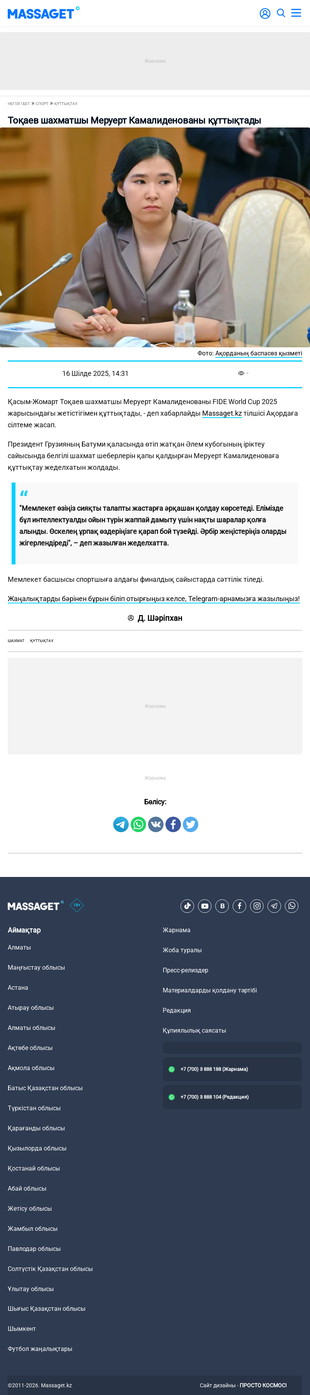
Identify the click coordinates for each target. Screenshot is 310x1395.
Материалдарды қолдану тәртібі (210, 990)
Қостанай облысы (34, 1168)
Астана (18, 987)
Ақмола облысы (31, 1068)
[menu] (296, 13)
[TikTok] (187, 906)
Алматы (19, 947)
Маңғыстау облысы (36, 967)
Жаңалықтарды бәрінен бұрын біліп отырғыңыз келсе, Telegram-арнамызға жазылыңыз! (154, 599)
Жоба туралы (182, 950)
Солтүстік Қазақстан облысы (50, 1269)
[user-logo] (265, 17)
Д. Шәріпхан (155, 618)
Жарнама (177, 930)
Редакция (177, 1010)
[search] (280, 13)
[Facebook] (240, 906)
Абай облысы (27, 1188)
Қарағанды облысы (36, 1128)
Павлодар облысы (34, 1248)
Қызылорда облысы (37, 1148)
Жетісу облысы (30, 1208)
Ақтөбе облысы (30, 1048)
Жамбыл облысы (33, 1228)
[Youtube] (205, 906)
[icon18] (77, 906)
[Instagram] (257, 906)
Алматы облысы (31, 1027)
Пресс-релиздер (185, 970)
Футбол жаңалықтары (40, 1349)
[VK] (222, 906)
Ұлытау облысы (31, 1289)
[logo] (44, 13)
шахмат (16, 641)
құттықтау (41, 641)
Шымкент (22, 1328)
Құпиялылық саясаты (194, 1030)
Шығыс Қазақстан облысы (46, 1308)
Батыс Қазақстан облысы (45, 1088)
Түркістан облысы (34, 1108)
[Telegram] (274, 906)
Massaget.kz (222, 413)
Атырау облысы (31, 1007)
